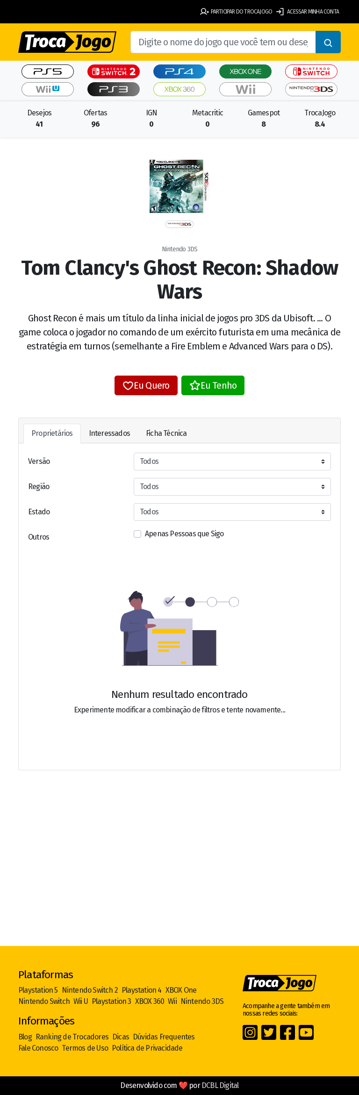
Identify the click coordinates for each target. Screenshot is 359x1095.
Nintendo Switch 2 (90, 990)
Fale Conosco (38, 1048)
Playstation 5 (38, 990)
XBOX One (181, 990)
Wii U (80, 1001)
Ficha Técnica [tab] (166, 433)
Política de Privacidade (147, 1048)
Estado (39, 511)
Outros (38, 537)
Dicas (120, 1036)
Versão (39, 461)
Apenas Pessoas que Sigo (184, 533)
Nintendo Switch (44, 1001)
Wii (172, 1001)
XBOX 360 (150, 1001)
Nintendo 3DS (201, 1001)
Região (38, 486)
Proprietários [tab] (52, 433)
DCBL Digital (219, 1085)
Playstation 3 (111, 1001)
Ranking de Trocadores (72, 1036)
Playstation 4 (142, 990)
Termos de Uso (85, 1048)
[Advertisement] (179, 873)
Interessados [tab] (109, 433)
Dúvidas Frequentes (164, 1036)
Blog (25, 1036)
